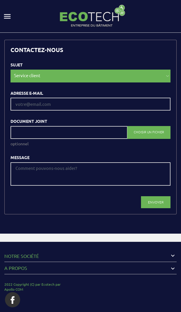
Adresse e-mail (27, 93)
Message (20, 157)
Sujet (17, 65)
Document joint (29, 121)
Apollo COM (13, 289)
